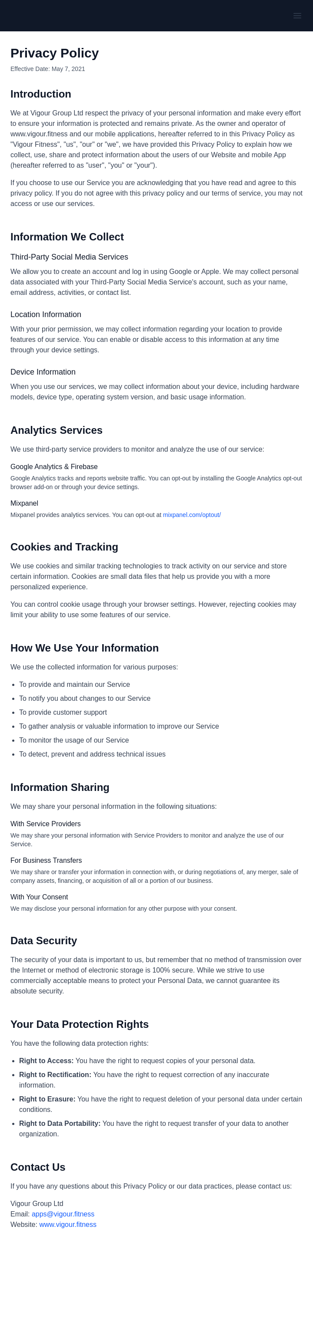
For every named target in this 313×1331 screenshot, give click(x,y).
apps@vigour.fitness (63, 1214)
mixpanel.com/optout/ (192, 514)
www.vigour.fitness (68, 1224)
